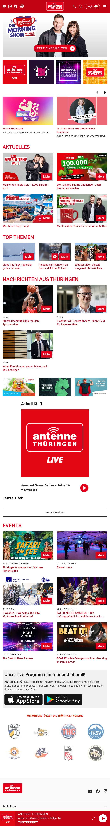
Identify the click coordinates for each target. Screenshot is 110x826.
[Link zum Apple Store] (23, 700)
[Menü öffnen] (104, 6)
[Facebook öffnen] (15, 6)
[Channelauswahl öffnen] (80, 6)
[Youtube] (90, 791)
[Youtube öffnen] (4, 6)
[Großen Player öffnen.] (93, 818)
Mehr (46, 176)
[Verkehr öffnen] (22, 6)
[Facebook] (98, 791)
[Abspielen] (102, 818)
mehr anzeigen (55, 512)
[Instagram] (105, 791)
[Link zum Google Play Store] (63, 700)
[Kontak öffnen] (74, 6)
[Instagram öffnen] (10, 6)
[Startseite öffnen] (55, 6)
